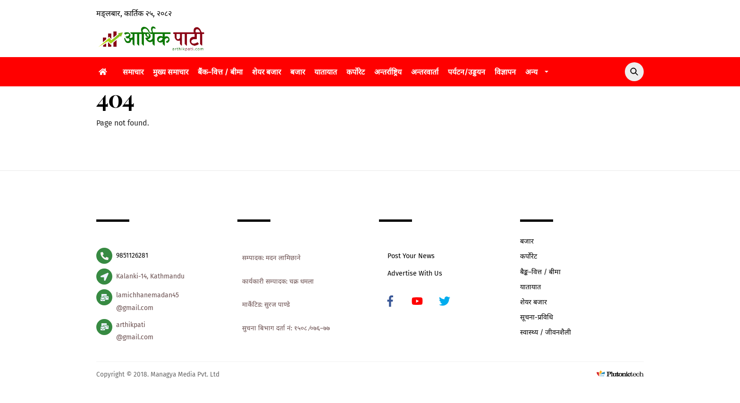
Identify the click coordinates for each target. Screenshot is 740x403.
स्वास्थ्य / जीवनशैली (545, 332)
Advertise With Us (414, 273)
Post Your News (411, 256)
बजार (297, 71)
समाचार (133, 71)
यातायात (325, 71)
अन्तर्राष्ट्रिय (388, 71)
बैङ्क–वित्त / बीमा (540, 272)
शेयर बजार (266, 71)
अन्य (531, 71)
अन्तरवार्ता (424, 71)
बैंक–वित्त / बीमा (220, 71)
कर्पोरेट (355, 71)
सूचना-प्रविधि (536, 317)
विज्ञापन (505, 71)
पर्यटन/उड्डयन (466, 71)
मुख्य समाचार (170, 71)
